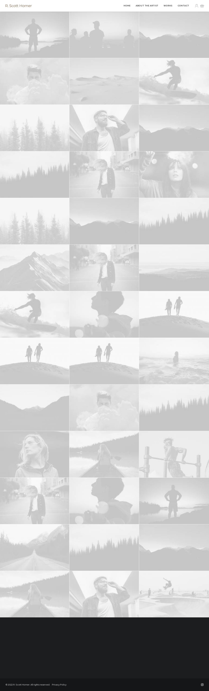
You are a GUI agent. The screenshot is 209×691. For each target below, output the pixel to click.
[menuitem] (127, 5)
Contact (183, 5)
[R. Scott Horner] (19, 5)
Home (127, 5)
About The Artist (147, 5)
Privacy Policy (59, 684)
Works (168, 5)
